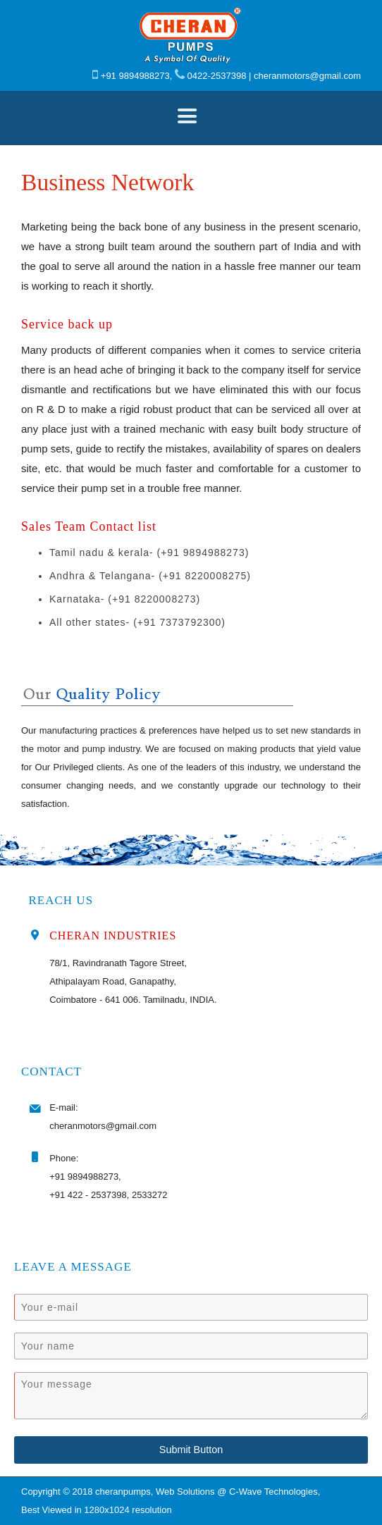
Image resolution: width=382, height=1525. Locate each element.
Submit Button (191, 1449)
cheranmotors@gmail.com (307, 75)
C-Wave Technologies (273, 1491)
